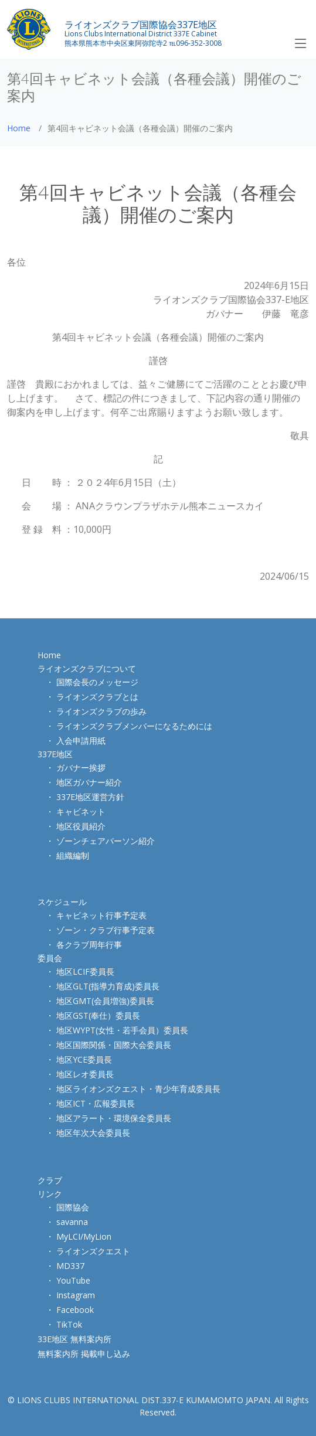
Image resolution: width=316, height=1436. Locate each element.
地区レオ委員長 (85, 1074)
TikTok (69, 1324)
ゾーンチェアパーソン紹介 (105, 840)
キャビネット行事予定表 (101, 915)
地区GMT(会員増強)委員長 (105, 1000)
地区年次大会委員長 (93, 1132)
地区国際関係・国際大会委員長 (113, 1044)
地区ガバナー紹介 (89, 782)
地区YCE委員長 (84, 1059)
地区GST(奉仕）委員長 (98, 1015)
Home (18, 128)
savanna (72, 1221)
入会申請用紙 (81, 740)
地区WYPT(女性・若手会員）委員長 (122, 1030)
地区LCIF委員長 (85, 971)
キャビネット (81, 811)
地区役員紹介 (81, 826)
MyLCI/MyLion (83, 1236)
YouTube (73, 1280)
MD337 (70, 1265)
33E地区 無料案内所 (74, 1339)
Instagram (75, 1295)
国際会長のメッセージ (97, 682)
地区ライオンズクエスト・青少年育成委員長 (138, 1088)
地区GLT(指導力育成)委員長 (107, 986)
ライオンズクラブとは (97, 696)
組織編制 (72, 855)
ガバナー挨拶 (81, 767)
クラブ (50, 1180)
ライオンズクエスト (93, 1251)
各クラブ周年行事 (89, 944)
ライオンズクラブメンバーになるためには (134, 725)
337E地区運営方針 (90, 796)
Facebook (75, 1309)
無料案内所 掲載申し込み (84, 1353)
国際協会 (72, 1207)
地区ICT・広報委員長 (95, 1103)
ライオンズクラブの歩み (101, 711)
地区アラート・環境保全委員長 (113, 1118)
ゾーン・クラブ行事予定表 (105, 929)
